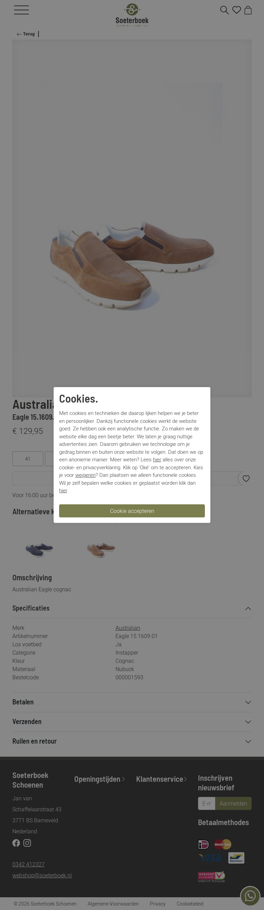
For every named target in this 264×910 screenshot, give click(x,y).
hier (157, 459)
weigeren (85, 474)
